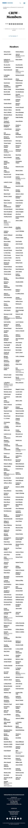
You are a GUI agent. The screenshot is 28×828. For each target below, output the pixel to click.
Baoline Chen (7, 154)
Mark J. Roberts (20, 584)
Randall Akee (7, 67)
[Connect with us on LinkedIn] (10, 818)
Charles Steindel (8, 665)
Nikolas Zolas (7, 772)
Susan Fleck (19, 250)
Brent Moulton (19, 499)
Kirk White (18, 737)
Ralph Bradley (19, 117)
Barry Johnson (19, 382)
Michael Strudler (8, 686)
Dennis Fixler (7, 247)
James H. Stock (8, 679)
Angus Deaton (19, 200)
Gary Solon (7, 651)
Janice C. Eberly (8, 227)
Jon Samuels (7, 604)
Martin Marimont (20, 463)
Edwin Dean (7, 200)
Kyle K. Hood (19, 352)
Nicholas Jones (8, 391)
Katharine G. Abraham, (9, 61)
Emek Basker (7, 94)
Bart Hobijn (18, 350)
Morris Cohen (19, 170)
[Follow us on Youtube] (21, 818)
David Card (18, 143)
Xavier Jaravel (7, 377)
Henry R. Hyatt (7, 374)
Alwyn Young (7, 758)
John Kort (6, 413)
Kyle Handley (7, 321)
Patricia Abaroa (20, 51)
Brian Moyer (7, 502)
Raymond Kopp (8, 410)
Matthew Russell (20, 597)
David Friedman (8, 266)
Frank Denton (19, 202)
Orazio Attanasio (8, 79)
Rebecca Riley (19, 580)
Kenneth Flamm (8, 250)
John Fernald (19, 243)
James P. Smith (8, 648)
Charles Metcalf (20, 477)
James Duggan (19, 211)
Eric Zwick (6, 775)
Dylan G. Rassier (20, 570)
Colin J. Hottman (20, 356)
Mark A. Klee (19, 400)
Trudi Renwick (19, 576)
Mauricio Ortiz (19, 527)
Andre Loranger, (21, 450)
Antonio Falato (19, 237)
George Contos (20, 174)
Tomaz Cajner (7, 143)
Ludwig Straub (7, 683)
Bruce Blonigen (20, 112)
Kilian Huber (19, 364)
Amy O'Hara (19, 521)
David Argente (19, 67)
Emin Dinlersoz (19, 209)
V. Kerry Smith (19, 648)
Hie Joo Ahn (7, 64)
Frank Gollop (19, 285)
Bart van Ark (19, 775)
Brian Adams (19, 59)
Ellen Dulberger (8, 214)
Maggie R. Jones (20, 389)
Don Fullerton (19, 266)
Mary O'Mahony (8, 525)
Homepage (14, 808)
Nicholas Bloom (8, 114)
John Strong (19, 683)
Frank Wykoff (7, 750)
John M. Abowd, (20, 56)
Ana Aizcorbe (19, 64)
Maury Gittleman (20, 278)
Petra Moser (7, 499)
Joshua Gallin (7, 271)
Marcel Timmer (19, 700)
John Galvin (19, 271)
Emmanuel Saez (8, 602)
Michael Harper (8, 328)
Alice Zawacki (7, 762)
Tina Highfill (7, 345)
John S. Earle (19, 220)
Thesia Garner (7, 274)
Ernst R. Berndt (20, 107)
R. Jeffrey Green (20, 293)
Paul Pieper (19, 548)
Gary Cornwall (7, 176)
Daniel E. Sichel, (8, 633)
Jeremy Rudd (19, 590)
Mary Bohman (19, 114)
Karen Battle (7, 99)
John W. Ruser (7, 594)
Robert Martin (7, 466)
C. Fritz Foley (7, 252)
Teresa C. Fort (19, 255)
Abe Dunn (18, 214)
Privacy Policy (14, 814)
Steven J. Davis (8, 196)
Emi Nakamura (7, 510)
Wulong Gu (18, 303)
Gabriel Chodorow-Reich (7, 163)
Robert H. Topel (8, 704)
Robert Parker (19, 534)
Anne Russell (19, 594)
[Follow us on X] (7, 818)
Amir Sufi (18, 686)
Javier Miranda (19, 480)
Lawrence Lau (7, 434)
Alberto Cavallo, (8, 151)
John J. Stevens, (20, 673)
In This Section (13, 36)
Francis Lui (7, 453)
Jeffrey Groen (19, 301)
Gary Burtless (19, 136)
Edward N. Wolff (20, 744)
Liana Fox (18, 260)
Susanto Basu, (20, 96)
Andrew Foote (19, 252)
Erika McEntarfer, (9, 474)
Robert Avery (19, 82)
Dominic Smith (19, 645)
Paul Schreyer (19, 616)
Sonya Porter (19, 557)
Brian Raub (7, 572)
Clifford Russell (8, 597)
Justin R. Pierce (8, 552)
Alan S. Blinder (7, 112)
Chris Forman (7, 255)
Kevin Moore (7, 497)
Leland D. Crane (8, 182)
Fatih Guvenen (19, 307)
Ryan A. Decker (8, 202)
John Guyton (7, 310)
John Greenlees (8, 297)
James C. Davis (20, 193)
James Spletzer (8, 659)
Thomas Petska (8, 544)
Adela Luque (19, 453)
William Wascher (8, 726)
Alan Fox (18, 257)
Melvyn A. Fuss (8, 269)
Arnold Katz (19, 394)
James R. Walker (20, 718)
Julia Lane (18, 426)
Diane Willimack (20, 741)
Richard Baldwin (20, 89)
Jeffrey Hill (18, 345)
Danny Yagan (7, 755)
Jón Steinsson (19, 665)
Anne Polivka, (8, 558)
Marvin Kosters (19, 413)
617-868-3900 (14, 801)
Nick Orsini (18, 525)
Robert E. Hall (19, 314)
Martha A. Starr (19, 659)
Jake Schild (19, 608)
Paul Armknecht (8, 69)
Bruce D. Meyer (8, 480)
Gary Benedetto (8, 107)
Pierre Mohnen (7, 490)
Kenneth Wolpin (8, 746)
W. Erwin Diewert (8, 209)
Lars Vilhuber (7, 714)
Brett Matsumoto (20, 466)
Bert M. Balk (7, 91)
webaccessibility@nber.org (14, 804)
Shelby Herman (8, 342)
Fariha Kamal (7, 394)
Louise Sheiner (8, 629)
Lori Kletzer (19, 404)
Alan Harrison (19, 328)
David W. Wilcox (8, 741)
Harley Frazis (19, 262)
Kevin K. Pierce (20, 552)
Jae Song (6, 655)
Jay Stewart (7, 677)
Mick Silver (18, 637)
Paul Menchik (7, 477)
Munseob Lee (19, 434)
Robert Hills (19, 347)
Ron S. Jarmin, (20, 379)
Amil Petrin (18, 541)
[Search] (20, 3)
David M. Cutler (19, 186)
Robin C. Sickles (20, 631)
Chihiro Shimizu (20, 629)
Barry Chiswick (8, 157)
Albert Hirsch (7, 350)
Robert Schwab (8, 623)
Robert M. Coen (20, 166)
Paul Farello (19, 241)
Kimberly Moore (20, 497)
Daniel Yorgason (20, 755)
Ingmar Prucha (19, 562)
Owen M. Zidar (7, 768)
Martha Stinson (19, 677)
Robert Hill (6, 347)
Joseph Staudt (7, 661)
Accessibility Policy (14, 811)
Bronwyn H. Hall (8, 314)
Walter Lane (7, 430)
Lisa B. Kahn (19, 391)
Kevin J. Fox (7, 260)
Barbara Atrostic (20, 75)
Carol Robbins (7, 584)
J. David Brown (8, 129)
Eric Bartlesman (20, 91)
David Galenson (20, 269)
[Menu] (24, 3)
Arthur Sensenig (20, 623)
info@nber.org (14, 802)
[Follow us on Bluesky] (12, 818)
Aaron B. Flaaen (20, 247)
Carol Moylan (19, 502)
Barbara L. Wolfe (8, 744)
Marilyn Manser (8, 459)
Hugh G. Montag (20, 493)
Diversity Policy (14, 812)
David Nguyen (19, 518)
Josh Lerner (19, 436)
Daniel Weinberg (20, 730)
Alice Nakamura (20, 508)
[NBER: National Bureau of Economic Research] (8, 3)
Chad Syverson (20, 688)
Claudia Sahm (19, 602)
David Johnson (8, 389)
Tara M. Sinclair (8, 641)
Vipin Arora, (20, 71)
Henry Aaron (7, 51)
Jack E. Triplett (19, 704)
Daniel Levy (19, 440)
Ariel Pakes (18, 530)
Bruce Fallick (7, 241)
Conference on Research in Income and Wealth (13, 8)
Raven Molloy (19, 490)
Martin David (7, 193)
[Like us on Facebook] (18, 818)
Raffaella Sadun (20, 599)
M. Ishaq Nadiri (7, 508)
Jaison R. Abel (7, 54)
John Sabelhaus (8, 599)
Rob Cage (18, 140)
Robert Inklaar (19, 374)
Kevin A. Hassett (20, 330)
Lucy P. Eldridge (20, 231)
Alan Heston (19, 342)
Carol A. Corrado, (20, 178)
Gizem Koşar (7, 415)
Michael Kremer (20, 415)
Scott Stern (7, 668)
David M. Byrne (8, 140)
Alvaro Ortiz (7, 527)
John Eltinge (19, 235)
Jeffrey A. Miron (8, 482)
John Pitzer (7, 554)
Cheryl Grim (7, 301)
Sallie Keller (19, 396)
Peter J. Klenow (8, 404)
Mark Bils (18, 109)
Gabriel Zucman (20, 772)
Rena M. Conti (7, 174)
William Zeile (19, 762)
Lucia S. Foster (8, 257)
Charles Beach (7, 103)
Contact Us (14, 797)
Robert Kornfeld (20, 410)
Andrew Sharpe (20, 625)
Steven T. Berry (8, 109)
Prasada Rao (7, 570)
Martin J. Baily (7, 89)
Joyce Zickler (19, 764)
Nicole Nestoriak (8, 518)
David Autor (7, 82)
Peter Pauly (7, 541)
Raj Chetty (18, 154)
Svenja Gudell (7, 307)
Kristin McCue (19, 468)
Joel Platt (18, 554)
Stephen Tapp (7, 692)
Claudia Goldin (19, 281)
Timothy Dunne (8, 216)
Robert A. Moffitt (20, 486)
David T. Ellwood (8, 235)
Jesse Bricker (19, 121)
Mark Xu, (19, 752)
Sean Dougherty (8, 211)
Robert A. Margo (8, 463)
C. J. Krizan (7, 418)
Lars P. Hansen (19, 321)
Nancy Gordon (7, 289)
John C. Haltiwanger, (9, 318)
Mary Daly (6, 190)
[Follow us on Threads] (15, 818)
